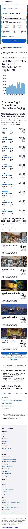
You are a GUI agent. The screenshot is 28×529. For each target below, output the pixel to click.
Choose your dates (14, 353)
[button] (14, 387)
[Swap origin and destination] (24, 20)
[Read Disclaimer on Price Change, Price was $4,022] (23, 269)
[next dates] (24, 97)
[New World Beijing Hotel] (14, 321)
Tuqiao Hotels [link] (4, 397)
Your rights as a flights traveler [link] (8, 512)
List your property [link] (5, 438)
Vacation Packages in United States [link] (9, 461)
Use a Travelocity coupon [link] (7, 509)
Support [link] (4, 500)
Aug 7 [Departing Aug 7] (6, 27)
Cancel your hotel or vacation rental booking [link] (11, 502)
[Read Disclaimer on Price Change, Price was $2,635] (23, 245)
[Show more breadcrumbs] (2, 1)
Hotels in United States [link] (6, 456)
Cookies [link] (4, 484)
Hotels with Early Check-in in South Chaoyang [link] (11, 400)
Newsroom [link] (4, 443)
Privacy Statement (6, 527)
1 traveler (4, 36)
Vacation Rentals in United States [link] (9, 459)
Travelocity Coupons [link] (6, 471)
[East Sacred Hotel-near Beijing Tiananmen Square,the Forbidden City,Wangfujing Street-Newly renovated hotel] (14, 249)
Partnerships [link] (4, 441)
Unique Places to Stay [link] (6, 473)
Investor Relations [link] (6, 446)
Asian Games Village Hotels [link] (7, 406)
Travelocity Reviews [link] (6, 468)
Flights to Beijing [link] (8, 1)
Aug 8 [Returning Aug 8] (19, 27)
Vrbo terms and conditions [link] (7, 489)
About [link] (3, 434)
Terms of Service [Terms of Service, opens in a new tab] (14, 527)
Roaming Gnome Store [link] (6, 448)
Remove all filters (13, 230)
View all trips (14, 359)
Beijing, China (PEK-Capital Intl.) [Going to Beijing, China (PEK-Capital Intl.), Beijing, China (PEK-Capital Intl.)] (13, 22)
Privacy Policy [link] (5, 482)
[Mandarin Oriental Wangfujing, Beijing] (14, 273)
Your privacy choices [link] (6, 494)
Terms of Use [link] (5, 486)
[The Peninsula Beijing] (14, 345)
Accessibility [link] (4, 491)
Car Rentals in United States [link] (7, 466)
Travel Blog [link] (4, 476)
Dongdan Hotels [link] (5, 408)
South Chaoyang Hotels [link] (6, 403)
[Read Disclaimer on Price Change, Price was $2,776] (23, 293)
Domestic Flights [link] (5, 464)
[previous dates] (4, 97)
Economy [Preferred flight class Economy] (12, 36)
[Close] (26, 516)
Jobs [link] (3, 436)
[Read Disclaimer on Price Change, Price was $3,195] (23, 341)
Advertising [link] (4, 450)
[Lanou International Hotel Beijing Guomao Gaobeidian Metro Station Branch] (14, 297)
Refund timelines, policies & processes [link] (10, 507)
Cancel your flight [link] (5, 504)
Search (14, 40)
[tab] (4, 8)
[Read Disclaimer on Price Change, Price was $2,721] (23, 317)
